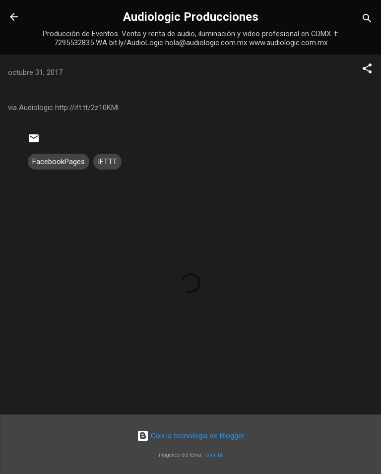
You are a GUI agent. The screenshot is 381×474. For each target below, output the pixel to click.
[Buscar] (367, 20)
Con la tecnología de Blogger (191, 435)
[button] (367, 70)
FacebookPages (58, 161)
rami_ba (214, 455)
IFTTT (107, 161)
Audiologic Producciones (190, 17)
